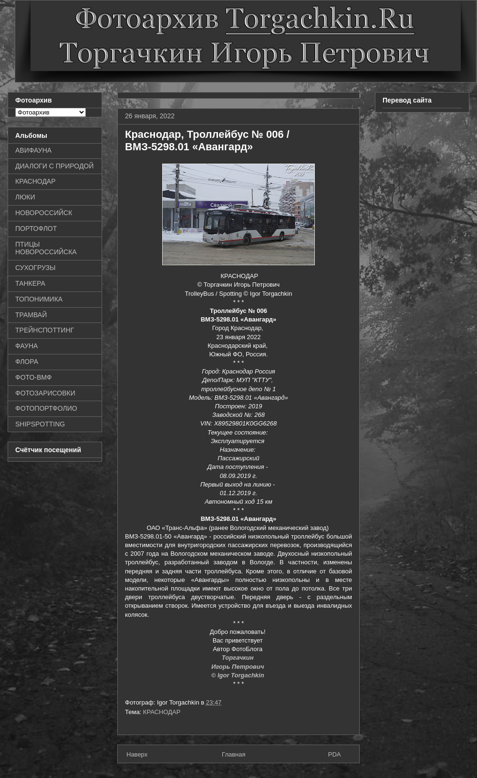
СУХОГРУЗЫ (35, 267)
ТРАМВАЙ (31, 315)
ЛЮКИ (25, 197)
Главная (233, 754)
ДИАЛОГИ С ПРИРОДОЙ (54, 166)
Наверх (136, 754)
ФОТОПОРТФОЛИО (46, 408)
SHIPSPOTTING (40, 424)
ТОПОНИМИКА (38, 299)
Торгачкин (238, 657)
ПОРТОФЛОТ (36, 228)
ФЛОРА (26, 361)
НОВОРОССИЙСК (43, 213)
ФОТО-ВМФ (33, 377)
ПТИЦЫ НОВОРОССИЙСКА (46, 248)
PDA (334, 754)
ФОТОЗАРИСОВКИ (45, 393)
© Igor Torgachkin (238, 675)
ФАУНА (26, 346)
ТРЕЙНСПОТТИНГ (44, 330)
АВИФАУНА (33, 150)
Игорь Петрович (238, 666)
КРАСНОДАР (162, 712)
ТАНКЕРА (30, 283)
